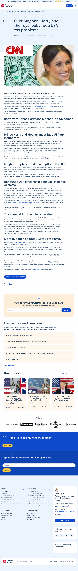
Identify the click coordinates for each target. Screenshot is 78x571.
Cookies (73, 561)
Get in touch (7, 445)
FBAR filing (4, 493)
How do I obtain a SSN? (33, 517)
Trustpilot (68, 1)
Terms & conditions (6, 513)
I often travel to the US (33, 499)
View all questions (9, 365)
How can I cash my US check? (16, 347)
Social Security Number (7, 495)
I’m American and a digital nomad (36, 503)
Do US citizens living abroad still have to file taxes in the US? (26, 341)
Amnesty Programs (6, 497)
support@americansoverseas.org (65, 511)
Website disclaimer (6, 515)
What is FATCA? (31, 515)
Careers (3, 517)
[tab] (39, 335)
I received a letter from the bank (36, 495)
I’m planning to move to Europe (36, 505)
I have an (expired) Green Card (35, 497)
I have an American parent (34, 493)
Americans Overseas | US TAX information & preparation (7, 6)
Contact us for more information (15, 276)
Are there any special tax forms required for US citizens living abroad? (29, 353)
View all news (66, 374)
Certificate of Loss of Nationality (10, 503)
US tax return (5, 491)
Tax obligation (31, 513)
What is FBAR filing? (13, 359)
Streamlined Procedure (7, 499)
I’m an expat (30, 501)
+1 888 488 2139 (60, 516)
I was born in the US (32, 491)
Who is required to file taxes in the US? (19, 335)
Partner (3, 519)
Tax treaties (30, 519)
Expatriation (4, 501)
